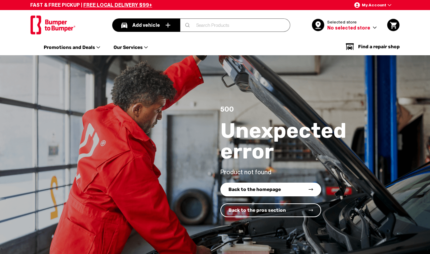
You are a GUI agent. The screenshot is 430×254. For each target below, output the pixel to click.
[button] (372, 5)
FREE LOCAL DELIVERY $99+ (117, 5)
